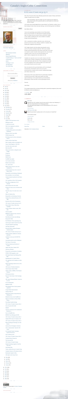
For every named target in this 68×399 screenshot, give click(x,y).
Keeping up (8, 155)
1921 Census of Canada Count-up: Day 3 (13, 336)
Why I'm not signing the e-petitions (12, 126)
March (7, 361)
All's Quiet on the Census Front (12, 354)
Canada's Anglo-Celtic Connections (28, 5)
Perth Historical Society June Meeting (13, 217)
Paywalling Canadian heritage (11, 302)
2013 (6, 105)
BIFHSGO (8, 54)
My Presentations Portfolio (11, 52)
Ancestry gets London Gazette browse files (14, 222)
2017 (6, 98)
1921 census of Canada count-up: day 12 (13, 231)
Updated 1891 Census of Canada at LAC (13, 318)
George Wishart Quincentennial (12, 289)
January (7, 364)
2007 (6, 376)
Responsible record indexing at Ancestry (13, 196)
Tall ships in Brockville (10, 226)
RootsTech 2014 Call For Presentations (13, 201)
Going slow (8, 153)
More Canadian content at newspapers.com (14, 142)
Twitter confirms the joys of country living (14, 349)
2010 (6, 371)
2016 (6, 99)
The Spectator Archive (10, 274)
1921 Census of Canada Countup (12, 342)
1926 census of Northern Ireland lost (12, 266)
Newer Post (26, 126)
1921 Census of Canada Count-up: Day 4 (13, 320)
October (7, 111)
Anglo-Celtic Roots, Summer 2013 (12, 247)
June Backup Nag (9, 347)
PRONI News (8, 157)
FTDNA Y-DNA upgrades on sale (12, 253)
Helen (28, 100)
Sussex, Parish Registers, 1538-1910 (12, 144)
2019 (6, 94)
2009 (6, 372)
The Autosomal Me (9, 340)
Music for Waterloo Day (10, 194)
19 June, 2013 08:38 (30, 116)
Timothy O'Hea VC (9, 291)
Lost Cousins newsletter (10, 160)
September (8, 113)
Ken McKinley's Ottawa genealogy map (13, 220)
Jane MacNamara (9, 64)
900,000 (7, 307)
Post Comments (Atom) (34, 129)
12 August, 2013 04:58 (30, 121)
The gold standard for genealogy (12, 224)
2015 (6, 101)
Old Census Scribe (30, 110)
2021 (6, 90)
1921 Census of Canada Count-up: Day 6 (13, 304)
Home (43, 126)
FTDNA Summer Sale (10, 135)
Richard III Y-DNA (9, 218)
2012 (6, 367)
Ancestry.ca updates (9, 128)
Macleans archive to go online (11, 133)
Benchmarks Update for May (11, 353)
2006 (6, 378)
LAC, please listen (9, 164)
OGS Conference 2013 (10, 334)
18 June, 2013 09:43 (30, 108)
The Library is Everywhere (11, 242)
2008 (6, 374)
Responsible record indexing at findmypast (14, 173)
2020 (6, 92)
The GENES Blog (9, 66)
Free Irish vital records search (11, 146)
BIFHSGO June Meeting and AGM (12, 314)
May (7, 357)
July (7, 116)
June (7, 118)
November (8, 109)
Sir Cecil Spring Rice (10, 282)
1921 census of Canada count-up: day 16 (36, 12)
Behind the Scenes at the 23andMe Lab (13, 296)
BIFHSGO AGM (9, 284)
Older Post (60, 126)
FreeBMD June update (10, 159)
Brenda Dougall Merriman (11, 56)
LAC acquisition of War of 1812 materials (14, 180)
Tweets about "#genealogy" (8, 47)
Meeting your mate (9, 122)
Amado (28, 118)
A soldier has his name (10, 124)
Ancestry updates (9, 211)
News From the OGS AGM (11, 305)
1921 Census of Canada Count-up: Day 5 (13, 316)
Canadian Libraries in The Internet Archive (14, 351)
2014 (6, 103)
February (7, 363)
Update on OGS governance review (12, 120)
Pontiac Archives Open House (11, 140)
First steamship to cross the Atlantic (12, 175)
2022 (6, 88)
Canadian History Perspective (11, 338)
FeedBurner (15, 80)
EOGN (7, 61)
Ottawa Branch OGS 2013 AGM (12, 185)
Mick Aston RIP (9, 148)
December (8, 107)
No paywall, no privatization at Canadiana (14, 251)
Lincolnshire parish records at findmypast (13, 240)
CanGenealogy (8, 59)
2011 (6, 369)
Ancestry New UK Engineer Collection (13, 325)
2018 (6, 96)
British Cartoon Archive (10, 162)
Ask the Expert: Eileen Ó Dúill (11, 268)
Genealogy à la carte (10, 62)
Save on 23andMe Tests (10, 313)
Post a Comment (26, 124)
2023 (6, 86)
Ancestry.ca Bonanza (10, 249)
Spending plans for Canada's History (12, 258)
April (7, 359)
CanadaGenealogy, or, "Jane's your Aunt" (14, 57)
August (7, 114)
